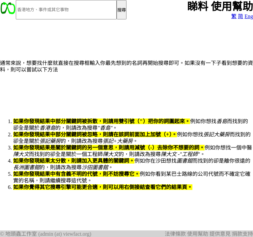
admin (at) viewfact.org (64, 234)
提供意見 (220, 234)
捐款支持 (242, 234)
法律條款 (175, 234)
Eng (248, 16)
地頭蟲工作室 (21, 234)
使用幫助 (197, 234)
